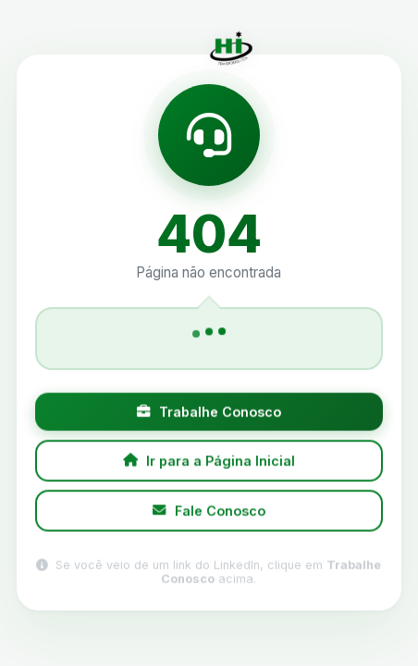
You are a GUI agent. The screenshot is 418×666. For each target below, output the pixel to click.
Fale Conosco (209, 513)
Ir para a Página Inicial (209, 462)
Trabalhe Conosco (209, 414)
